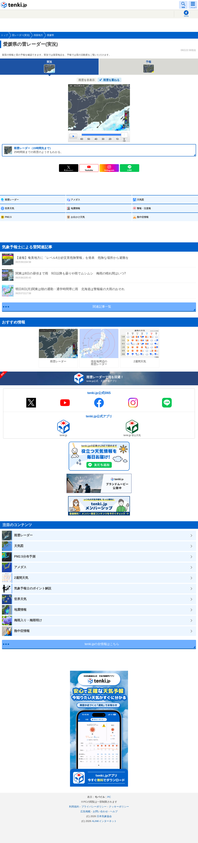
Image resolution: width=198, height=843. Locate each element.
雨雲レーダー (12, 199)
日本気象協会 (104, 816)
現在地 (186, 16)
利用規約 (74, 806)
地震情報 (75, 208)
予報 (148, 66)
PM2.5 (8, 217)
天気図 (140, 199)
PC (109, 796)
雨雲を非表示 (87, 79)
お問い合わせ (100, 811)
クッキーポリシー (119, 806)
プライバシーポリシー (94, 806)
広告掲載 (85, 811)
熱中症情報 (142, 217)
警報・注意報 (144, 208)
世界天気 (9, 208)
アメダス (75, 199)
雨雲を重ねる (111, 79)
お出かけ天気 (78, 217)
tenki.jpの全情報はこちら (102, 644)
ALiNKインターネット (104, 821)
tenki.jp (14, 5)
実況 (49, 66)
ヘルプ (114, 811)
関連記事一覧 (102, 306)
